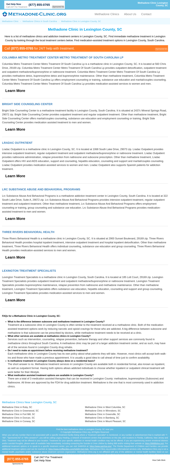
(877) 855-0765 (39, 4)
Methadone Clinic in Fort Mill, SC (18, 414)
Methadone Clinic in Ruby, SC (17, 407)
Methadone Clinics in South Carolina (40, 21)
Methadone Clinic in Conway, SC (18, 421)
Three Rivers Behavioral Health (28, 232)
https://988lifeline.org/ (154, 443)
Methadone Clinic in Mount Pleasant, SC (105, 421)
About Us (130, 14)
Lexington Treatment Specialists (29, 270)
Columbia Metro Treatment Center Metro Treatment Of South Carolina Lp (62, 57)
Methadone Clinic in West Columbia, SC (105, 407)
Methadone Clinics (107, 14)
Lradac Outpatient (17, 142)
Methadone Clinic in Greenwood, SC (20, 411)
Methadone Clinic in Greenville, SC (102, 414)
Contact (146, 14)
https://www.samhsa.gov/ (101, 446)
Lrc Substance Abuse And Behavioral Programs (41, 189)
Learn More (15, 91)
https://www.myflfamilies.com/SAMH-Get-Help (68, 449)
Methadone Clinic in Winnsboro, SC (103, 411)
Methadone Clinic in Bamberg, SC (102, 418)
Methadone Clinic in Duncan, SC (18, 418)
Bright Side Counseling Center (27, 104)
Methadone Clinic (10, 21)
